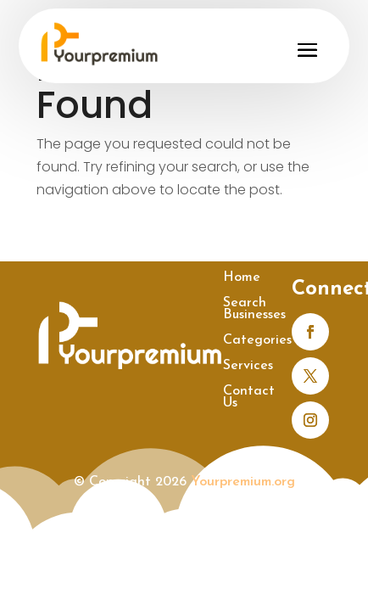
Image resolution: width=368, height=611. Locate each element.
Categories (257, 340)
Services (248, 366)
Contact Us (249, 397)
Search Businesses (254, 309)
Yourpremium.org (243, 482)
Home (241, 278)
